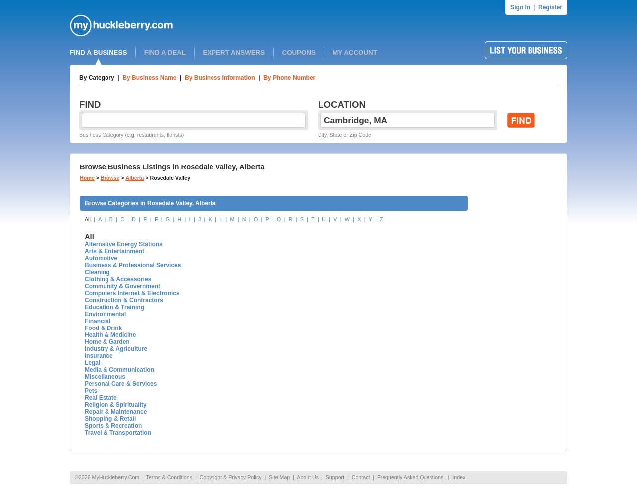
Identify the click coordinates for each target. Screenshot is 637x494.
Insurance (99, 355)
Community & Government (122, 286)
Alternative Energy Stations (124, 244)
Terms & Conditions (169, 477)
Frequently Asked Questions (410, 477)
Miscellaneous (105, 376)
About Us (307, 477)
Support (335, 477)
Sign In (520, 7)
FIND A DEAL (165, 52)
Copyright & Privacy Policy (231, 477)
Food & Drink (103, 328)
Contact (361, 477)
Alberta (135, 178)
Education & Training (114, 307)
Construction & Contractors (124, 300)
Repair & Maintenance (116, 411)
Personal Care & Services (121, 383)
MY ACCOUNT (354, 52)
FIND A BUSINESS (98, 52)
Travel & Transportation (118, 432)
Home (87, 178)
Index (458, 477)
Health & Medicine (110, 334)
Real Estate (101, 397)
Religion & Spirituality (116, 404)
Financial (97, 321)
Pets (91, 390)
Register (550, 7)
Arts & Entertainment (114, 251)
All (88, 219)
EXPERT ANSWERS (234, 52)
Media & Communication (119, 369)
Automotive (101, 258)
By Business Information (220, 77)
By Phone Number (289, 77)
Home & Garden (107, 341)
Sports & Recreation (113, 425)
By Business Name (149, 77)
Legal (92, 362)
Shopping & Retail (110, 418)
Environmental (105, 314)
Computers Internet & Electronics (132, 293)
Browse (110, 178)
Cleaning (97, 272)
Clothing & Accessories (118, 279)
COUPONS (299, 52)
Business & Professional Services (133, 265)
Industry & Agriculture (116, 348)
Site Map (279, 477)
